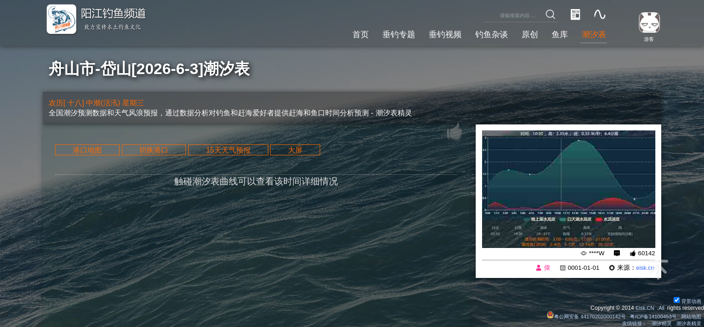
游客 (646, 38)
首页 (345, 33)
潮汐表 (593, 33)
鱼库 (556, 33)
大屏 (311, 151)
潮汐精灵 (658, 323)
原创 (524, 33)
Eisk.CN (643, 306)
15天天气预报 (239, 151)
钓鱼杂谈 (484, 33)
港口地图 (89, 151)
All (661, 306)
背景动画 (686, 299)
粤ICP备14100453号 (649, 315)
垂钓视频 (435, 33)
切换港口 (160, 151)
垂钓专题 (386, 33)
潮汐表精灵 (687, 323)
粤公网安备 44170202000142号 (577, 315)
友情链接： (629, 323)
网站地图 (690, 315)
